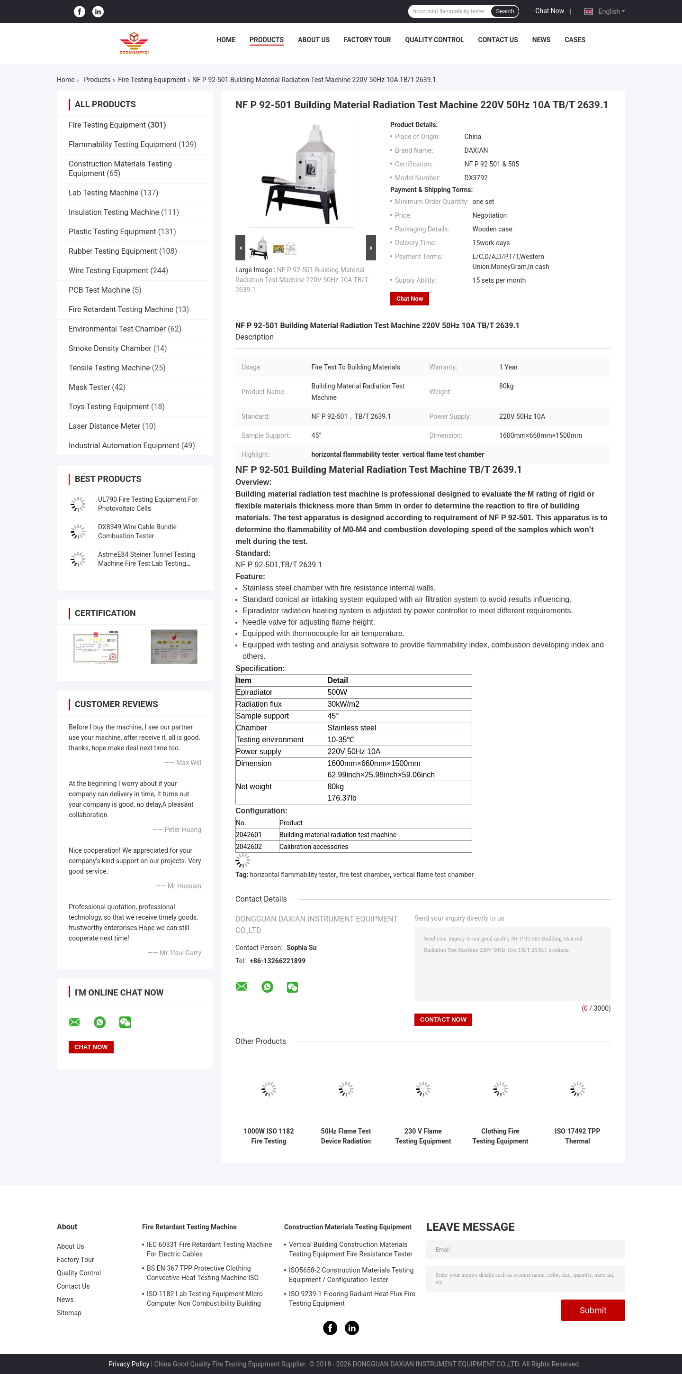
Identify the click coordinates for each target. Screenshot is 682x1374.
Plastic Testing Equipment (112, 231)
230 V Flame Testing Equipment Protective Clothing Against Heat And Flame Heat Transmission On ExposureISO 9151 (423, 1136)
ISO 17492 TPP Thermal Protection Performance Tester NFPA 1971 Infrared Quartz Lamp (577, 1136)
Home (225, 40)
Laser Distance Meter (104, 426)
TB (475, 469)
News (541, 40)
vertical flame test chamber (433, 874)
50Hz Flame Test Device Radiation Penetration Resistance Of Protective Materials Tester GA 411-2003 (346, 1136)
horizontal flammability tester (293, 874)
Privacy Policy (128, 1364)
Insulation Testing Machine (114, 212)
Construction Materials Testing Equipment (348, 1227)
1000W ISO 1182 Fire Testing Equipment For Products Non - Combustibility (269, 1136)
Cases (575, 40)
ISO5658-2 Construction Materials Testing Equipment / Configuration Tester (351, 1274)
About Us (314, 40)
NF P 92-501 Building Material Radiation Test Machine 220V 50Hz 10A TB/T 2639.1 (301, 280)
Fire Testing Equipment (152, 79)
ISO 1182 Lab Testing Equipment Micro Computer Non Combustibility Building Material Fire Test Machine (205, 1300)
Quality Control (434, 40)
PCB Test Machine (99, 290)
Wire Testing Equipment (108, 270)
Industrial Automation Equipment (124, 445)
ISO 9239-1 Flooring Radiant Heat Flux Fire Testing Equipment (352, 1298)
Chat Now (549, 11)
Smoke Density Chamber (110, 348)
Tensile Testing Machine (109, 367)
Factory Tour (367, 40)
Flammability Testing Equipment (123, 144)
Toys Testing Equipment (109, 406)
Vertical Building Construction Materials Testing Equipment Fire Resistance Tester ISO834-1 (351, 1251)
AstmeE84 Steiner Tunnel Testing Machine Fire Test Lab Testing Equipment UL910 (146, 563)
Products (267, 40)
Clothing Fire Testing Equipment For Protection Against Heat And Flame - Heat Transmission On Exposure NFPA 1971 (501, 1136)
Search (505, 11)
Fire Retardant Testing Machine (121, 309)
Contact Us (498, 40)
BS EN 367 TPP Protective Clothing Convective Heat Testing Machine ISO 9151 (203, 1274)
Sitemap (69, 1313)
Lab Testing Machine (103, 192)
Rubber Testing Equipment (113, 251)
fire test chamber (365, 874)
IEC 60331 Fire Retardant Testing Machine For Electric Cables (209, 1249)
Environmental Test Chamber (117, 328)
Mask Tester (89, 387)
